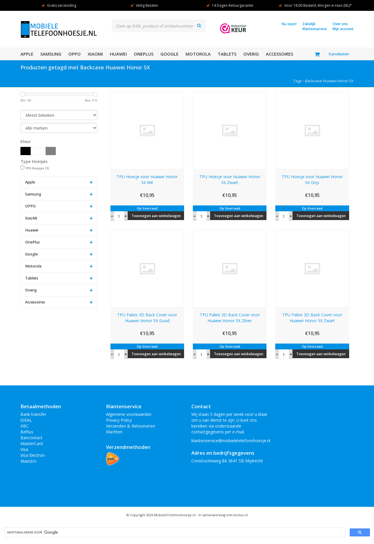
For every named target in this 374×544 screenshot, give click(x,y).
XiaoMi (95, 54)
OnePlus (143, 54)
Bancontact (31, 437)
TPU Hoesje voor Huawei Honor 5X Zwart (229, 179)
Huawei (118, 54)
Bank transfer (33, 414)
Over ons (340, 23)
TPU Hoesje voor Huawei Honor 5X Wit (147, 179)
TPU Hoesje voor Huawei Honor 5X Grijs (312, 179)
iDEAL (26, 420)
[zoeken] (174, 532)
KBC (24, 426)
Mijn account (343, 28)
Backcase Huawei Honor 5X (329, 80)
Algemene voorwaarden (128, 414)
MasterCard (31, 443)
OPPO (74, 54)
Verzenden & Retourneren (130, 426)
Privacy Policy (119, 420)
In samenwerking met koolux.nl (223, 515)
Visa (24, 449)
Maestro (28, 461)
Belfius (26, 432)
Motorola (198, 54)
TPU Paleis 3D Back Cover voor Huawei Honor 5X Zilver (230, 317)
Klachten (114, 432)
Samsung (50, 54)
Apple (26, 54)
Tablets (227, 54)
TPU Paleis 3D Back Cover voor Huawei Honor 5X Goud (147, 317)
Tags (297, 80)
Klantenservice (314, 28)
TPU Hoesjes (37, 168)
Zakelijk (309, 23)
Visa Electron (32, 455)
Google (169, 54)
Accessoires (279, 54)
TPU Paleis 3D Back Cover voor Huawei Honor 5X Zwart (312, 317)
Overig (251, 54)
